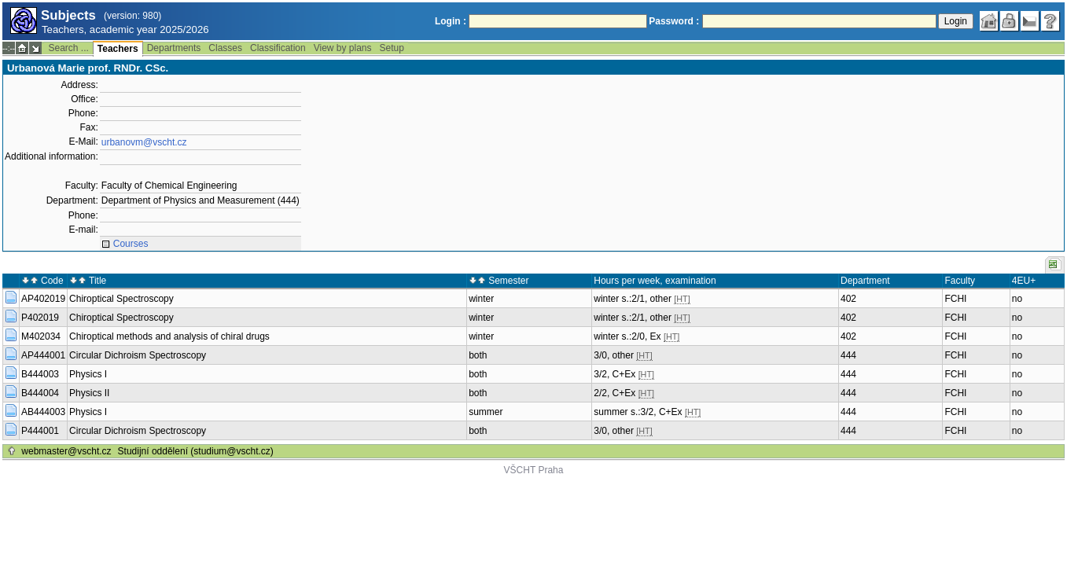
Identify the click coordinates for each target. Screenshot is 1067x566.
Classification (278, 47)
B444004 (40, 393)
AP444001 (43, 355)
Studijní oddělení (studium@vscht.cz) (196, 451)
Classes (225, 47)
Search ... (68, 47)
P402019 (40, 317)
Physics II (89, 393)
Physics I (88, 374)
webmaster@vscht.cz (66, 451)
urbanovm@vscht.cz (144, 142)
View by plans (343, 47)
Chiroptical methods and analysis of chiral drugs (169, 336)
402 (848, 298)
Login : (450, 21)
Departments (174, 47)
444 (848, 355)
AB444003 (43, 411)
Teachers (118, 48)
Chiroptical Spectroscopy (121, 298)
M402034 (41, 336)
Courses (131, 243)
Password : (674, 21)
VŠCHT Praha (534, 470)
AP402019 (43, 298)
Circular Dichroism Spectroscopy (137, 355)
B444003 (40, 374)
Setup (392, 47)
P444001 (40, 430)
